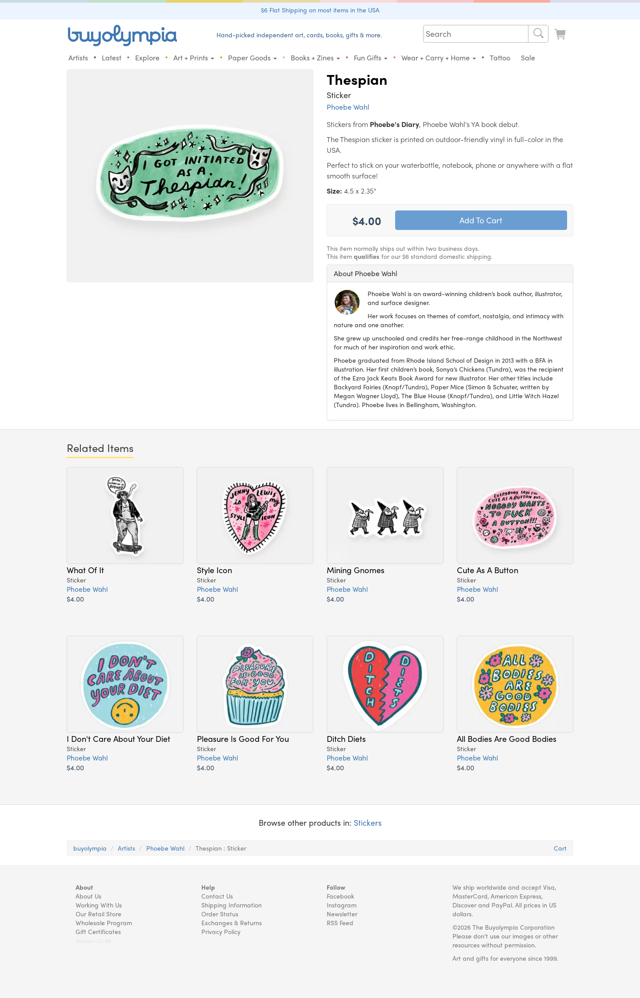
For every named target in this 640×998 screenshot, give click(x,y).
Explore (147, 57)
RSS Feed (340, 922)
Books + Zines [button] (315, 57)
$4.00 (75, 602)
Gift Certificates (98, 931)
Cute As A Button (487, 572)
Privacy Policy (220, 931)
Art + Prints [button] (193, 57)
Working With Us (99, 904)
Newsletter (342, 913)
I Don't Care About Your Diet (118, 741)
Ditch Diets (346, 741)
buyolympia (90, 848)
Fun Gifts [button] (371, 57)
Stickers (368, 822)
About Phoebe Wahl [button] (365, 273)
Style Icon (214, 572)
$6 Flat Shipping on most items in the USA (320, 9)
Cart (560, 848)
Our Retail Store (98, 913)
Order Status (219, 913)
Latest (111, 57)
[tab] (450, 273)
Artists (78, 57)
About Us (88, 895)
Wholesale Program (104, 922)
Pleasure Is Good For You (243, 741)
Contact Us (217, 895)
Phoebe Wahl (348, 107)
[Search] (538, 34)
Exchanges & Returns (231, 922)
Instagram (341, 904)
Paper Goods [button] (252, 57)
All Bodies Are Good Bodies (506, 741)
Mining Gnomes (355, 572)
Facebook (340, 895)
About (84, 887)
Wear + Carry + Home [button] (438, 57)
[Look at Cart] (560, 34)
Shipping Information (231, 904)
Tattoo (500, 57)
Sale (528, 57)
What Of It (85, 572)
